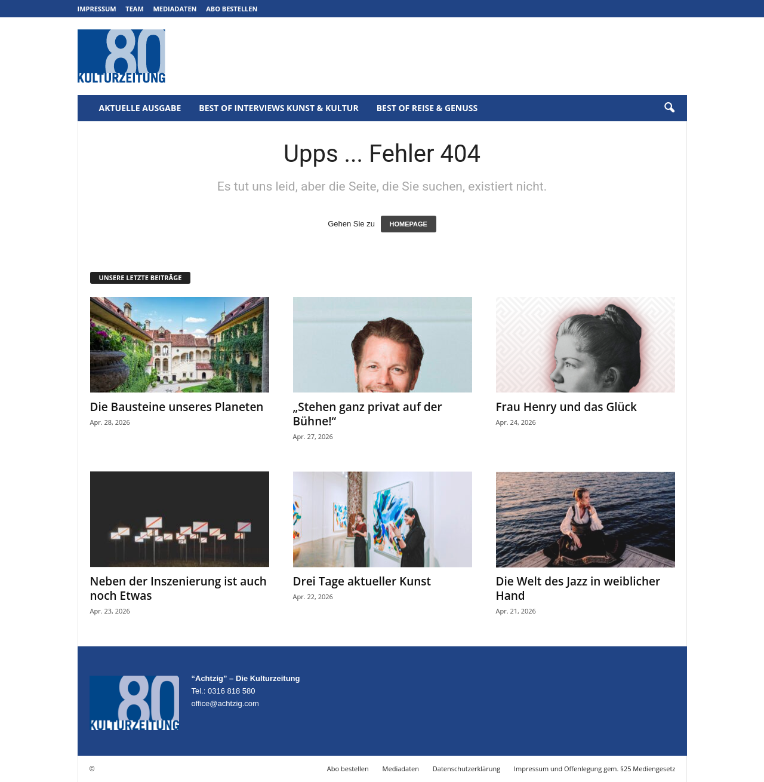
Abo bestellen (231, 8)
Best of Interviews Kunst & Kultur (278, 108)
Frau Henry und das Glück (566, 407)
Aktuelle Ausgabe (140, 108)
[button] (669, 108)
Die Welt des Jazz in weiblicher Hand (578, 588)
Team (134, 8)
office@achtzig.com (225, 703)
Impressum (97, 8)
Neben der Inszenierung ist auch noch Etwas (178, 588)
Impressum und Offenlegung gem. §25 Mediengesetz (594, 768)
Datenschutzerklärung (466, 768)
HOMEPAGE (408, 224)
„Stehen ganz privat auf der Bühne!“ (367, 414)
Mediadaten (174, 8)
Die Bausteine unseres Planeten (177, 407)
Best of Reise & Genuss (427, 108)
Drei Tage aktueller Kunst (362, 581)
